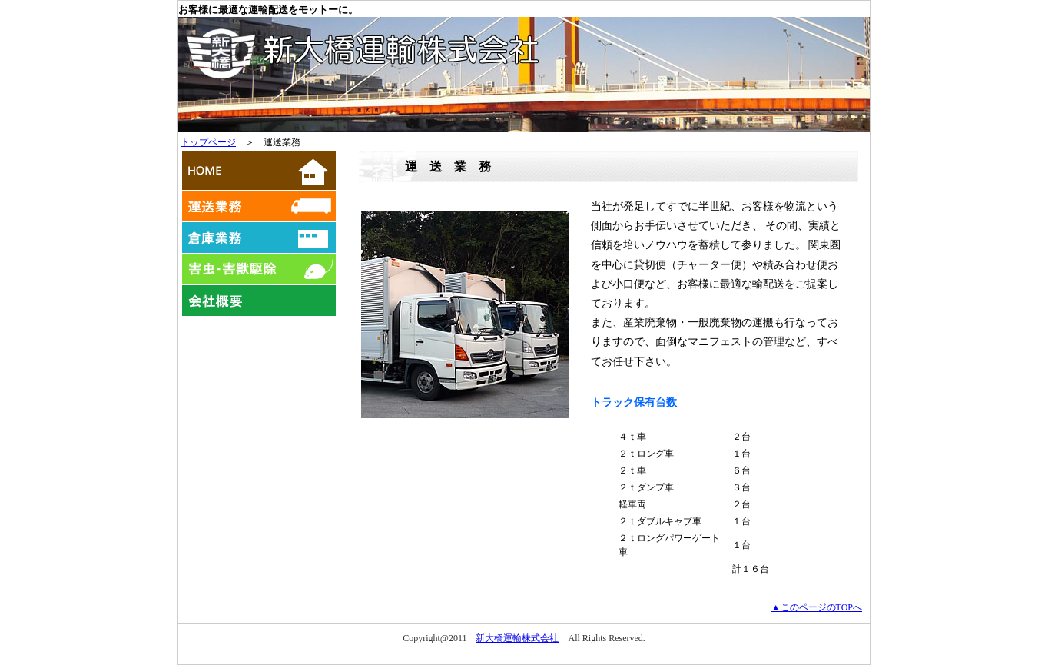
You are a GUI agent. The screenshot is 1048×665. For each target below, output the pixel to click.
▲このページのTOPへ (816, 607)
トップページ (208, 142)
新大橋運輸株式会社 (517, 638)
